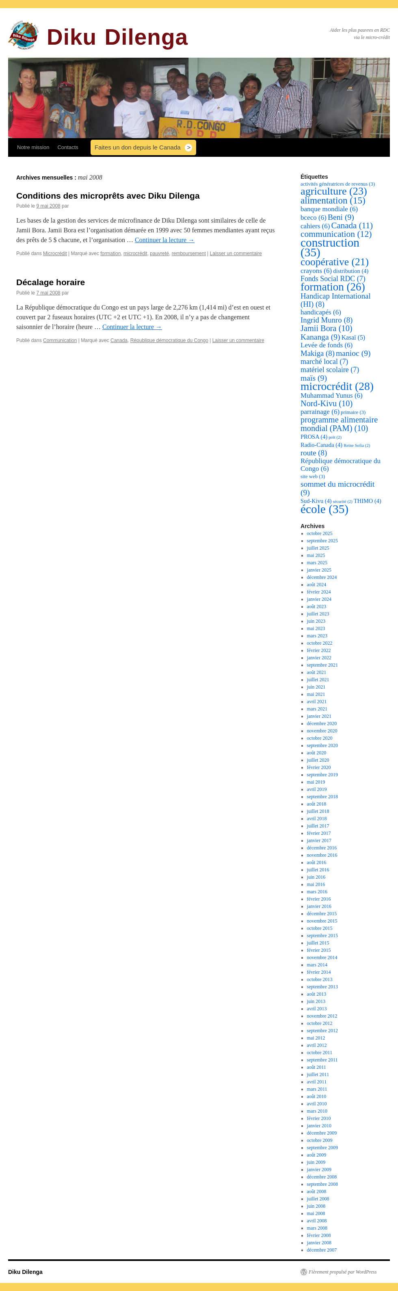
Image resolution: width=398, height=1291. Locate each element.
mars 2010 (317, 1111)
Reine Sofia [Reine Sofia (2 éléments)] (357, 445)
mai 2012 (316, 1038)
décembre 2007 (322, 1250)
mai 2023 (316, 628)
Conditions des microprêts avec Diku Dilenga (108, 195)
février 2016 (319, 899)
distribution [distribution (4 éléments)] (350, 271)
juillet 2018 (318, 811)
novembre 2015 (322, 921)
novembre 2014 (322, 957)
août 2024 (317, 584)
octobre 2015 (320, 928)
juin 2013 (316, 1001)
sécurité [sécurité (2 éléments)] (343, 501)
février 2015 (319, 950)
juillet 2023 (318, 614)
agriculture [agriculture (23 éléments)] (334, 191)
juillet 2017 (318, 826)
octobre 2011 (320, 1052)
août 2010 (317, 1096)
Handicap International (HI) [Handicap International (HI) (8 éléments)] (336, 300)
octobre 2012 (320, 1023)
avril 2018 (317, 818)
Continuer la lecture (165, 239)
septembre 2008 (322, 1184)
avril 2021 (317, 701)
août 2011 (316, 1067)
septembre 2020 (322, 745)
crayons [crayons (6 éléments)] (316, 271)
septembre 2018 (322, 796)
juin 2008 (316, 1206)
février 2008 (319, 1235)
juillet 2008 (318, 1199)
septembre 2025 (322, 541)
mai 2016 (316, 884)
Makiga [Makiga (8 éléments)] (318, 353)
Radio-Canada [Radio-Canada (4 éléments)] (321, 445)
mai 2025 (316, 555)
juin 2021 (316, 687)
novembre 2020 (322, 731)
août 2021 (317, 672)
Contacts (67, 147)
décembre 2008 (322, 1177)
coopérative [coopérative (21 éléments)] (335, 262)
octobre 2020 (320, 738)
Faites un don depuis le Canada (138, 147)
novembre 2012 (322, 1016)
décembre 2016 (322, 848)
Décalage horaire (50, 282)
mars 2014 (317, 965)
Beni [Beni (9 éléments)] (341, 216)
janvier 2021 (319, 716)
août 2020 (317, 753)
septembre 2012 (322, 1030)
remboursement (189, 253)
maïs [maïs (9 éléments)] (314, 377)
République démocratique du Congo (169, 340)
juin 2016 (316, 877)
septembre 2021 (322, 665)
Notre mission (33, 147)
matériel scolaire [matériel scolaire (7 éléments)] (330, 370)
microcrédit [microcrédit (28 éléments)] (337, 386)
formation (110, 253)
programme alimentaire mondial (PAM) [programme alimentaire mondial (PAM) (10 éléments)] (339, 424)
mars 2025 (317, 562)
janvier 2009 (319, 1169)
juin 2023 (316, 621)
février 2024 (319, 592)
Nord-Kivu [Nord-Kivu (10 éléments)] (327, 403)
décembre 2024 (322, 577)
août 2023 (317, 606)
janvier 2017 (319, 840)
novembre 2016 (322, 855)
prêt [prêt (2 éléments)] (335, 437)
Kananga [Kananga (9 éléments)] (320, 336)
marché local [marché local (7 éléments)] (324, 361)
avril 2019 (317, 789)
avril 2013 (317, 1009)
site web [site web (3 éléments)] (313, 476)
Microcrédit (55, 253)
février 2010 (319, 1118)
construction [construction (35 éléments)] (330, 247)
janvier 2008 (319, 1243)
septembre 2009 (322, 1147)
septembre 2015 (322, 935)
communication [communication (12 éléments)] (336, 234)
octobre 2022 (320, 643)
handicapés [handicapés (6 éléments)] (321, 312)
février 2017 (319, 833)
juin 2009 (316, 1162)
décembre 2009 (322, 1133)
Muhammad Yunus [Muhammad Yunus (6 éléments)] (332, 395)
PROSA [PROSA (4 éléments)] (314, 436)
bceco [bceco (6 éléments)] (314, 217)
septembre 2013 (322, 987)
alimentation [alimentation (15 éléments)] (333, 200)
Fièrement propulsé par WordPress (342, 1272)
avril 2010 (317, 1104)
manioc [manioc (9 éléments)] (353, 353)
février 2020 (319, 767)
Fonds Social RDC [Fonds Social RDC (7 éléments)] (333, 279)
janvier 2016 (319, 906)
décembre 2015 (322, 913)
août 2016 (317, 862)
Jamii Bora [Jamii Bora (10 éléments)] (327, 328)
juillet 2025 (318, 548)
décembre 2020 (322, 723)
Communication (60, 340)
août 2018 (317, 804)
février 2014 (319, 972)
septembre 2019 (322, 775)
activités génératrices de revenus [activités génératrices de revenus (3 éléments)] (338, 184)
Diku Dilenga (117, 37)
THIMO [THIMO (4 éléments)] (367, 501)
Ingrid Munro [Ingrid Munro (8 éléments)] (327, 320)
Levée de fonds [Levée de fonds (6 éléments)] (327, 345)
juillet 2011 (318, 1074)
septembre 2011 (322, 1060)
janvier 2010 (319, 1126)
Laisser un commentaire (236, 253)
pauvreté (159, 253)
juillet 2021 (318, 679)
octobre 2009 (320, 1140)
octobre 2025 (320, 533)
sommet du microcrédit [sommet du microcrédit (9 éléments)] (337, 488)
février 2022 (319, 650)
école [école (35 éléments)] (324, 509)
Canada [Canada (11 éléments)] (352, 225)
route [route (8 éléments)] (314, 452)
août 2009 (317, 1155)
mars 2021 (317, 709)
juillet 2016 (318, 870)
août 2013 (317, 994)
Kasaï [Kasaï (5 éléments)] (354, 337)
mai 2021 (316, 694)
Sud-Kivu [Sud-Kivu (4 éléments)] (316, 501)
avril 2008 (317, 1221)
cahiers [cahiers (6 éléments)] (315, 226)
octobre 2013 (320, 979)
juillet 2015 (318, 943)
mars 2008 (317, 1228)
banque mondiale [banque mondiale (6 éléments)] (329, 209)
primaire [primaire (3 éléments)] (353, 412)
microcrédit (135, 253)
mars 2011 (317, 1089)
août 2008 (317, 1191)
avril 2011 (317, 1082)
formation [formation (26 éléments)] (333, 287)
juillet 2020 (318, 760)
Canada (119, 340)
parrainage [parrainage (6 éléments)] (320, 412)
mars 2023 (317, 636)
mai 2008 (316, 1213)
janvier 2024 (319, 599)
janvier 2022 (319, 658)
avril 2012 (317, 1045)
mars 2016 (317, 892)
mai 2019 (316, 782)
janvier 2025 (319, 570)
